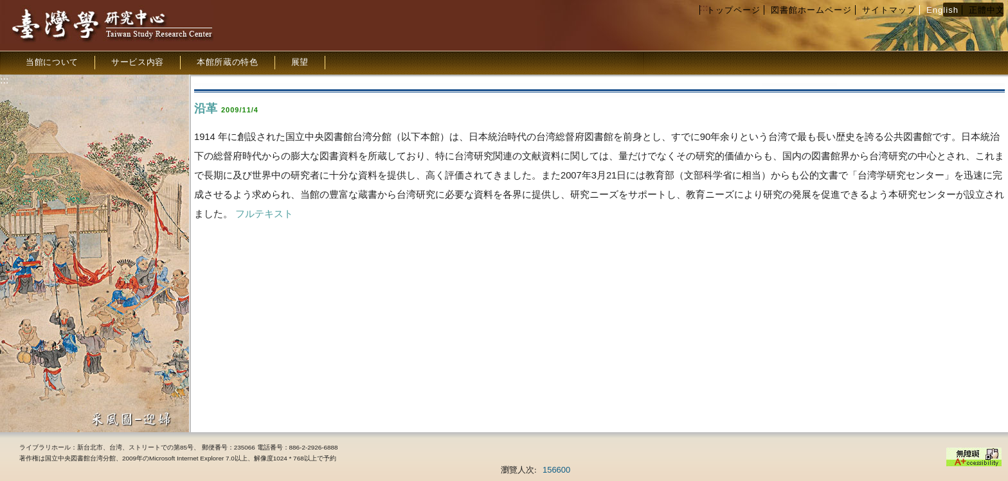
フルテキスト (264, 214)
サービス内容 (137, 62)
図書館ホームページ (811, 10)
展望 (300, 62)
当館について (52, 62)
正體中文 (987, 10)
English (942, 10)
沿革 (205, 108)
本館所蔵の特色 (227, 62)
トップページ (733, 10)
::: (703, 7)
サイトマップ (889, 10)
